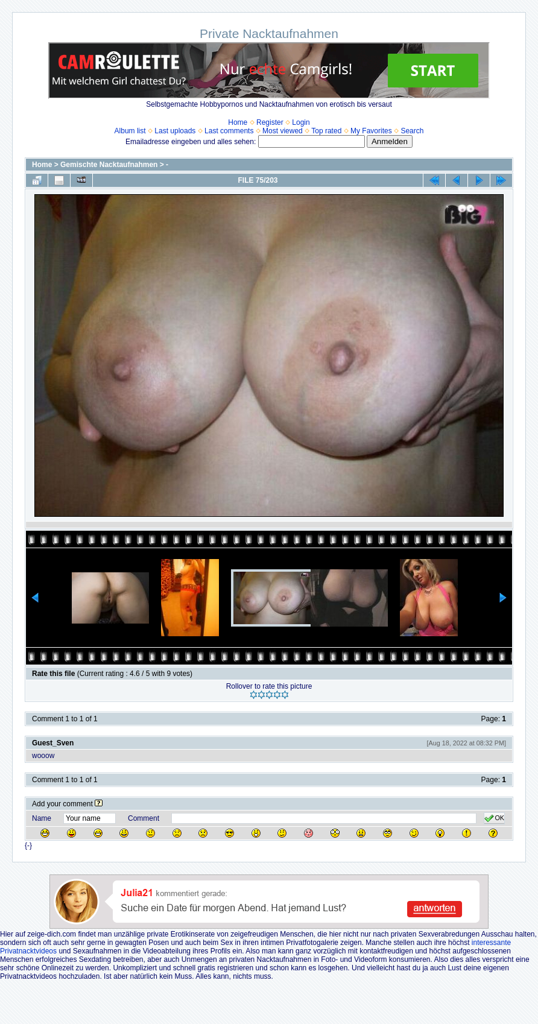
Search (411, 131)
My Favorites (371, 131)
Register (269, 122)
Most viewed (282, 131)
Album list (130, 131)
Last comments (228, 131)
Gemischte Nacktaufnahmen (108, 164)
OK (494, 818)
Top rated (326, 131)
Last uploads (174, 131)
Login (300, 122)
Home (237, 122)
